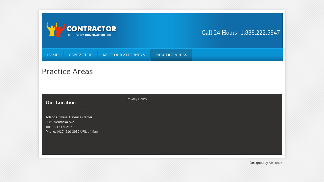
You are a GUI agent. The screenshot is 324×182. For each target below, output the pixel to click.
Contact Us (80, 55)
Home (52, 55)
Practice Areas (171, 55)
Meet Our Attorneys (124, 55)
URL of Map (89, 131)
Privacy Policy (137, 99)
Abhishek (275, 163)
